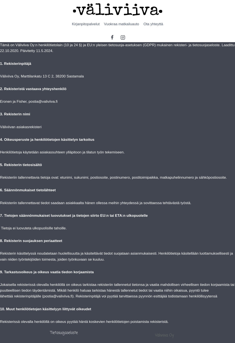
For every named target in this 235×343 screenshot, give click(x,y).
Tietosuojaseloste (64, 333)
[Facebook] (112, 37)
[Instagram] (123, 37)
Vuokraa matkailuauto (121, 24)
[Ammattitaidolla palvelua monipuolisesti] (117, 9)
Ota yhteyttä (153, 24)
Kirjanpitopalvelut (85, 24)
